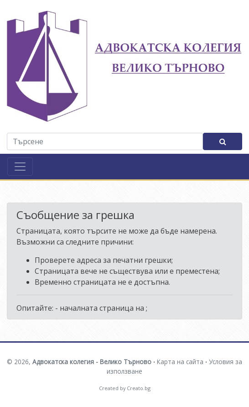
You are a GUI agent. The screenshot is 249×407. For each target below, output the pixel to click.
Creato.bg (138, 388)
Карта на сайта (180, 361)
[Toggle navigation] (20, 166)
